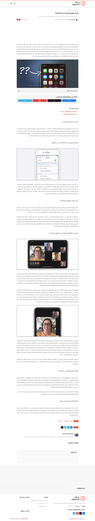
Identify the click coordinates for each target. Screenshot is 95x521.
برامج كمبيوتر (66, 3)
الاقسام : (83, 506)
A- (17, 19)
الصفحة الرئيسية (75, 10)
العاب (37, 3)
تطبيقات (65, 421)
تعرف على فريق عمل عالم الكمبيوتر (39, 500)
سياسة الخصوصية (43, 506)
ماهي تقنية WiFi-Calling (69, 114)
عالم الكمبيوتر (72, 519)
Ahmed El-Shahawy (72, 19)
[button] (71, 427)
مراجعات (24, 3)
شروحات (60, 421)
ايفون (29, 3)
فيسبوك (50, 3)
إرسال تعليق (73, 452)
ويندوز (61, 3)
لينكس (41, 3)
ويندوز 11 (56, 3)
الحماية (46, 3)
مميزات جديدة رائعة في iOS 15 (68, 111)
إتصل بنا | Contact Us (43, 503)
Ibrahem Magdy (24, 519)
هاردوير (20, 3)
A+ (19, 19)
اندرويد (33, 3)
